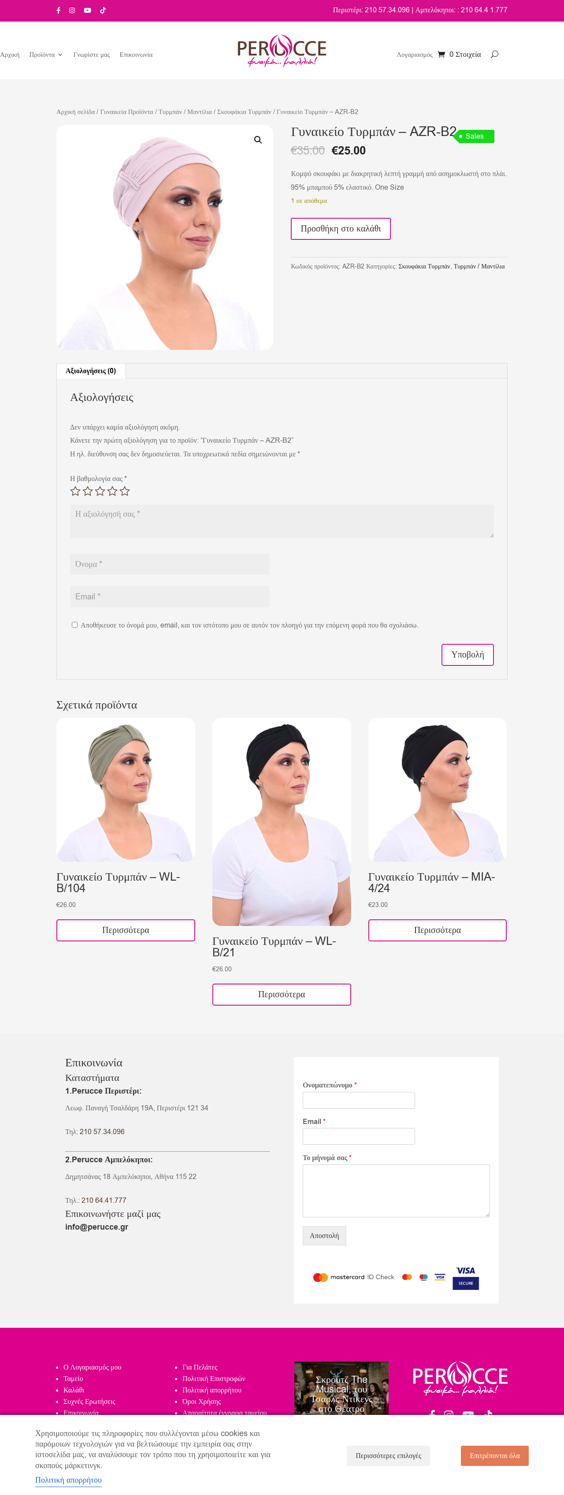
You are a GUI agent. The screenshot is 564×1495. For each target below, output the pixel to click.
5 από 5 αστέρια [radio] (124, 491)
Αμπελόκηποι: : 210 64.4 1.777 (461, 10)
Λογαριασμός (415, 55)
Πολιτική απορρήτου (211, 1390)
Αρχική (9, 55)
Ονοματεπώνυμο (330, 1085)
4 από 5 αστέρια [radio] (112, 491)
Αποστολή (324, 1236)
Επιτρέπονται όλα (495, 1456)
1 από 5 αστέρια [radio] (75, 491)
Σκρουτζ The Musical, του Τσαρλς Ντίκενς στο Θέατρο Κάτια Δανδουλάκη (341, 1405)
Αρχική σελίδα (75, 111)
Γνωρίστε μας (91, 55)
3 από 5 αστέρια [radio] (100, 491)
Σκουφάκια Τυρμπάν (244, 111)
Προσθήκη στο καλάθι (341, 229)
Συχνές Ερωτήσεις (89, 1402)
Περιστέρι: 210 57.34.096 (371, 10)
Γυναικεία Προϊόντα (126, 111)
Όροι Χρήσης (201, 1402)
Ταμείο (73, 1379)
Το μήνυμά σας (327, 1158)
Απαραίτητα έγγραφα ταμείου (224, 1413)
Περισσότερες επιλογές (388, 1456)
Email (314, 1122)
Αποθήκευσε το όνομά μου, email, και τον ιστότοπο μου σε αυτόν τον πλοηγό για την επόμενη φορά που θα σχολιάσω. (250, 625)
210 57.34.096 (102, 1132)
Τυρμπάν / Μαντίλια (185, 111)
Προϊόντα (42, 55)
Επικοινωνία (136, 55)
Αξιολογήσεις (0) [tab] (91, 371)
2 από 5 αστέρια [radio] (87, 491)
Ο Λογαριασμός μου (92, 1367)
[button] (258, 140)
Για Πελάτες (199, 1367)
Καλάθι (73, 1390)
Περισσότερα (125, 930)
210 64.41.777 (104, 1200)
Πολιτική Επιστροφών (213, 1379)
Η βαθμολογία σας (98, 479)
